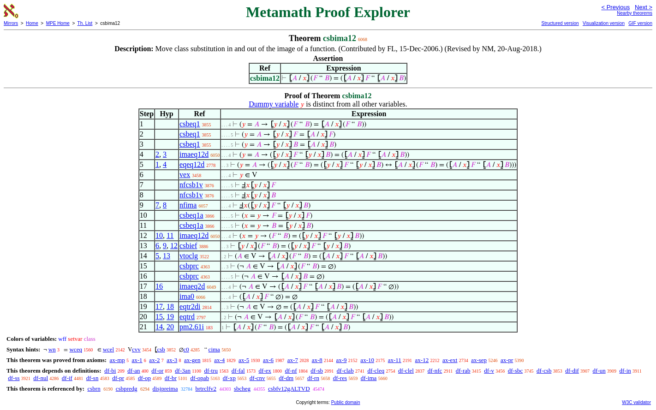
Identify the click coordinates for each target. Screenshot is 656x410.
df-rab (463, 370)
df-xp (229, 377)
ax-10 (367, 360)
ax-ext (449, 360)
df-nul (40, 377)
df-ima (369, 377)
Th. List (85, 23)
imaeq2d (192, 286)
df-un (599, 370)
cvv (136, 349)
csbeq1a (191, 215)
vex (184, 174)
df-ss (13, 377)
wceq (75, 349)
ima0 (186, 296)
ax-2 (154, 360)
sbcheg (242, 388)
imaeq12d (194, 154)
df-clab (345, 370)
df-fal (238, 370)
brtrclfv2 (205, 388)
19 (170, 317)
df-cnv (257, 377)
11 (170, 235)
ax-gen (192, 360)
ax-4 (219, 360)
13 (166, 256)
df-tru (211, 370)
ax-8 (317, 360)
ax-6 (268, 360)
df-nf (291, 370)
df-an (133, 370)
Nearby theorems (634, 13)
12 (174, 246)
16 (159, 286)
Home (32, 23)
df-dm (286, 377)
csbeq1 (189, 124)
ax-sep (479, 360)
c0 (186, 349)
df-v (489, 370)
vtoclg (188, 256)
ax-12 (422, 360)
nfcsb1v (191, 185)
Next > (643, 7)
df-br (171, 377)
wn (52, 349)
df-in (625, 370)
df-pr (118, 377)
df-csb (544, 370)
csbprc (189, 266)
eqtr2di (189, 306)
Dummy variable (273, 104)
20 (170, 327)
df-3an (183, 370)
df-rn (313, 377)
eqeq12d (191, 164)
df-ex (264, 370)
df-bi (110, 370)
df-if (67, 377)
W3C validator (636, 402)
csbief (188, 246)
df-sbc (515, 370)
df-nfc (435, 370)
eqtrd (187, 317)
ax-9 (341, 360)
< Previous (615, 7)
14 (159, 327)
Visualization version (604, 23)
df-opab (200, 377)
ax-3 (172, 360)
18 (170, 306)
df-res (340, 377)
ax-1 (137, 360)
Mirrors (11, 23)
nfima (188, 205)
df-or (157, 370)
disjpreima (165, 388)
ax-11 (394, 360)
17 (159, 306)
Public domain (345, 402)
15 (159, 317)
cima (214, 349)
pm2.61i (191, 327)
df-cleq (375, 370)
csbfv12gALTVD (289, 388)
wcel (108, 349)
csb (161, 349)
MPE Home (58, 23)
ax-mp (117, 360)
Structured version (559, 23)
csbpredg (126, 388)
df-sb (316, 370)
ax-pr (507, 360)
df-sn (92, 377)
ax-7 (292, 360)
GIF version (640, 23)
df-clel (406, 370)
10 (159, 235)
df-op (144, 377)
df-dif (572, 370)
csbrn (93, 388)
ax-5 (244, 360)
